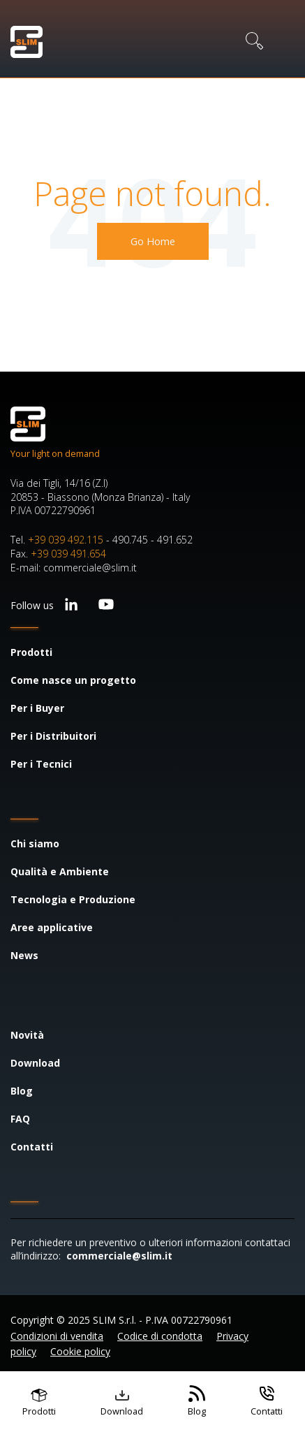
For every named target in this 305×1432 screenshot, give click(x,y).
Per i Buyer (37, 708)
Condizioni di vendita (56, 1336)
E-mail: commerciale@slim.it (73, 567)
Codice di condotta (159, 1336)
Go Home (153, 241)
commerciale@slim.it (119, 1255)
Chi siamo (34, 843)
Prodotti (31, 652)
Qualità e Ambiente (59, 871)
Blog (21, 1090)
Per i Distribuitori (53, 736)
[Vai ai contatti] (266, 1401)
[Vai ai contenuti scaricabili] (122, 1401)
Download (35, 1062)
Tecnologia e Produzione (72, 899)
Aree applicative (51, 927)
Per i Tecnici (41, 763)
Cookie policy (80, 1351)
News (24, 955)
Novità (27, 1035)
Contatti (31, 1146)
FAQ (20, 1118)
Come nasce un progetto (73, 680)
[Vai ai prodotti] (39, 1401)
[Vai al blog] (196, 1401)
